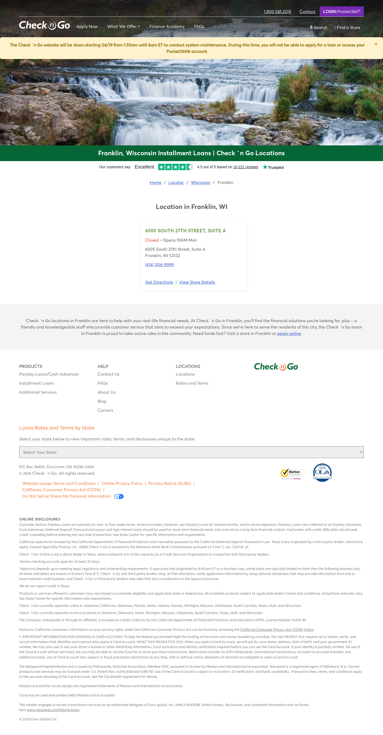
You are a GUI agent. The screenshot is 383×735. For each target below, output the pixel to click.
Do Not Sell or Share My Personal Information (73, 496)
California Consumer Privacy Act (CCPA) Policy (277, 629)
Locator (176, 182)
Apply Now (87, 26)
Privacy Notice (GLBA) (169, 483)
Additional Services (38, 392)
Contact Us (108, 374)
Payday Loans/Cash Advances (49, 374)
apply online (289, 333)
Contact (307, 11)
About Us (106, 392)
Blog (102, 401)
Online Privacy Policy (122, 483)
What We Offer (122, 26)
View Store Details (197, 282)
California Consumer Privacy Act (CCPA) (61, 489)
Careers (105, 410)
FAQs (199, 26)
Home (155, 182)
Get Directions (159, 282)
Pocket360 (341, 11)
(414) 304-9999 (159, 264)
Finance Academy (167, 26)
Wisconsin (200, 182)
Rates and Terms (192, 383)
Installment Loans (36, 383)
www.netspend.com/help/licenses (53, 710)
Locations (185, 374)
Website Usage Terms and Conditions (58, 483)
